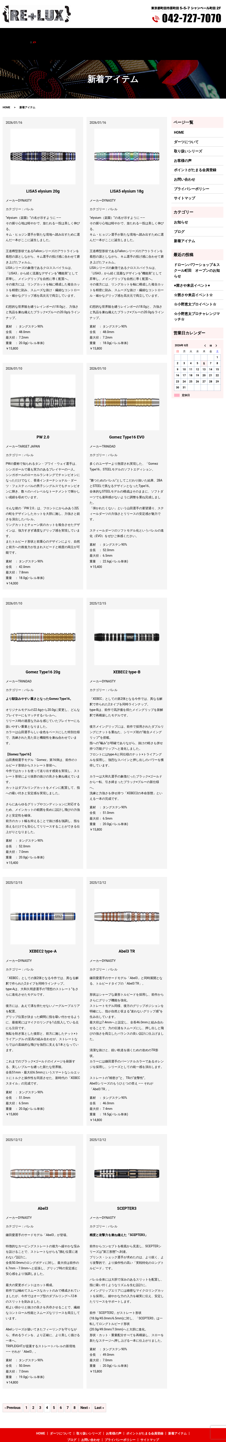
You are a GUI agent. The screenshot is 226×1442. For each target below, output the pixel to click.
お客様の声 (94, 34)
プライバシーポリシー (191, 170)
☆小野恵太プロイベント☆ (195, 286)
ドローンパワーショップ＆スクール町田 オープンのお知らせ (197, 252)
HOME (26, 34)
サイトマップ (184, 180)
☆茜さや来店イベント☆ (193, 276)
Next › (85, 1389)
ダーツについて (44, 34)
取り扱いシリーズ (70, 34)
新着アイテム (154, 34)
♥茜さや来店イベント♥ (192, 267)
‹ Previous (13, 1389)
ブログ (171, 34)
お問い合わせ (188, 34)
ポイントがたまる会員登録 (123, 34)
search (205, 34)
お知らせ (181, 204)
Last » (99, 1389)
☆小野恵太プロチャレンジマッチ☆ (197, 298)
